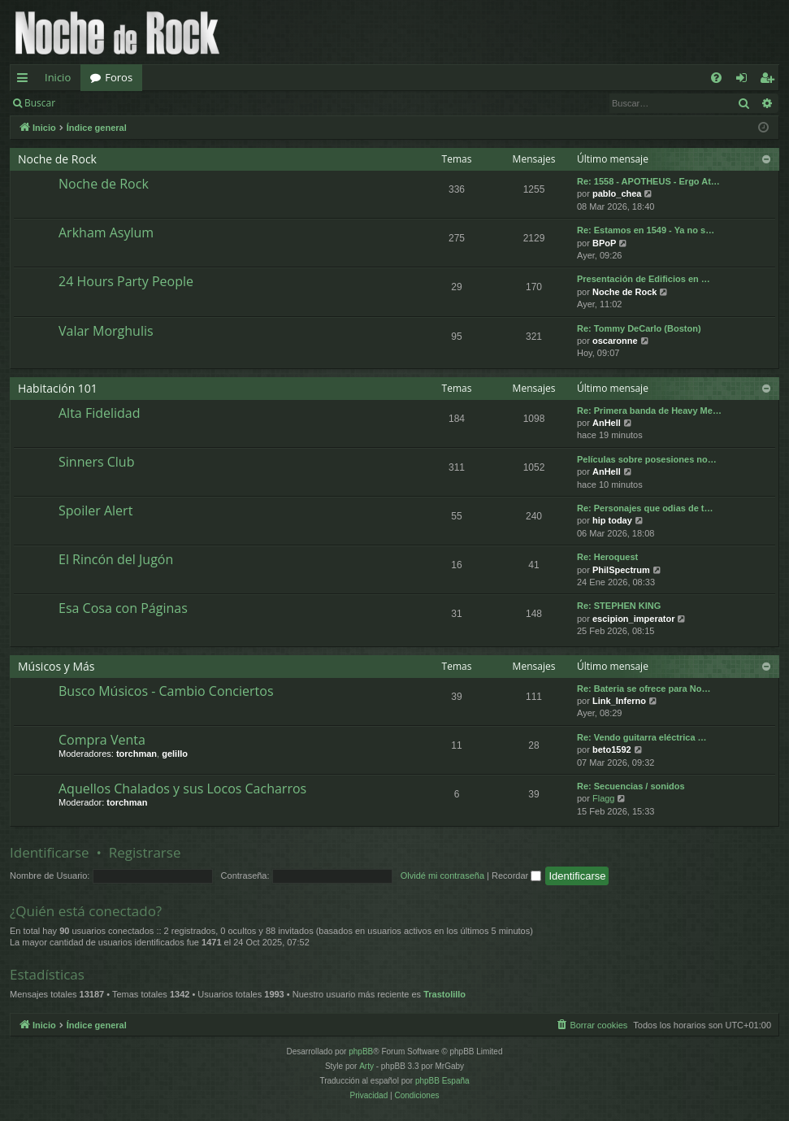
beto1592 (611, 749)
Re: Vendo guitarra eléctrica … (642, 737)
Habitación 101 (58, 388)
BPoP (604, 243)
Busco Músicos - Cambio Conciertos (166, 691)
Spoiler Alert (95, 510)
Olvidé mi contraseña (442, 875)
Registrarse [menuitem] (770, 80)
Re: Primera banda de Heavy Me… (649, 410)
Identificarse (107, 103)
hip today (612, 520)
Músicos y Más (56, 666)
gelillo (175, 753)
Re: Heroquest (607, 557)
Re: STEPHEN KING (619, 605)
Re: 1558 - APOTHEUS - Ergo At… (648, 181)
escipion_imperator (633, 619)
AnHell (606, 423)
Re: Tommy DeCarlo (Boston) (639, 328)
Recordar (516, 875)
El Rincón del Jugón (116, 559)
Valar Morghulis (106, 331)
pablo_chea (617, 193)
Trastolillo (444, 994)
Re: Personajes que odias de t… (645, 508)
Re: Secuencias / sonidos (631, 786)
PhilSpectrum (621, 570)
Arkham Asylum (106, 232)
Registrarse (184, 103)
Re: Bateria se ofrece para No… (643, 688)
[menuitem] (716, 77)
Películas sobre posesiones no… (647, 459)
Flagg (603, 798)
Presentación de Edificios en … (643, 279)
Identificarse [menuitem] (745, 80)
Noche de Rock (57, 159)
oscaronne (615, 340)
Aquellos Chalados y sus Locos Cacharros (182, 788)
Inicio (58, 77)
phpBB (361, 1051)
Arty (366, 1066)
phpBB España (442, 1080)
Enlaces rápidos (25, 80)
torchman (136, 753)
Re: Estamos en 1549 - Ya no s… (645, 230)
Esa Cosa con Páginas (123, 608)
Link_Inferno (619, 701)
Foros (118, 77)
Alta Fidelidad (100, 413)
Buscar (39, 103)
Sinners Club (96, 462)
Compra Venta (102, 740)
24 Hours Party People (126, 281)
